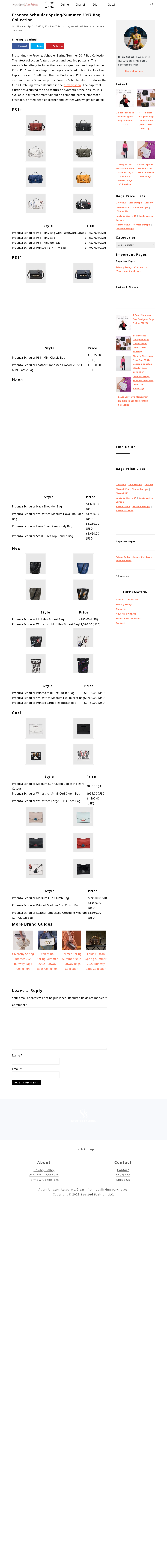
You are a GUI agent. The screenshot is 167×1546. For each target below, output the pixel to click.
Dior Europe (135, 202)
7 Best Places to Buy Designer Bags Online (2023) (143, 319)
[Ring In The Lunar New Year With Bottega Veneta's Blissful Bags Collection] (123, 364)
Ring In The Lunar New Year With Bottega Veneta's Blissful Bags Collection (143, 364)
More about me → (135, 70)
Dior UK (149, 202)
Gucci (111, 4)
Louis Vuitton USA (126, 216)
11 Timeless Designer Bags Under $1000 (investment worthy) (141, 343)
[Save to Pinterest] (55, 46)
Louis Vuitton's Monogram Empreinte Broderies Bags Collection (133, 400)
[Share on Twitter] (37, 46)
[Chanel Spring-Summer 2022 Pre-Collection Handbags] (123, 385)
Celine (65, 4)
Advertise (123, 1175)
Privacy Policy (124, 267)
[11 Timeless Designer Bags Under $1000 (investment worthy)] (123, 344)
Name (17, 1055)
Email (17, 1069)
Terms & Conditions (44, 1180)
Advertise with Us (126, 613)
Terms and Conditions (129, 271)
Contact (120, 623)
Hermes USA (123, 224)
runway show (72, 85)
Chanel (80, 4)
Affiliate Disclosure (127, 599)
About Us (121, 609)
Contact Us (140, 267)
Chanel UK (122, 211)
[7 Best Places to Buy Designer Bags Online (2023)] (123, 323)
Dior (96, 4)
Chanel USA (122, 207)
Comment (20, 1005)
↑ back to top (83, 1149)
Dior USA (121, 202)
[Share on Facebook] (20, 46)
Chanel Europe (140, 207)
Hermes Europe (141, 224)
